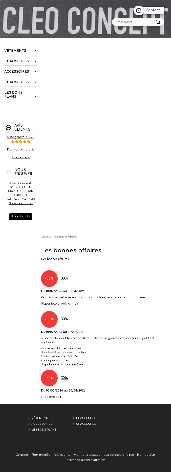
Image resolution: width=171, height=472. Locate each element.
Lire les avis (21, 157)
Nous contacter (21, 203)
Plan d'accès (41, 454)
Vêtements (40, 418)
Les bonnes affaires (119, 454)
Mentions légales (87, 454)
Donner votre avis (20, 149)
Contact (153, 10)
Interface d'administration (85, 460)
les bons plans (44, 429)
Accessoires (41, 423)
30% (64, 278)
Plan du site (146, 454)
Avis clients (62, 454)
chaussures (86, 418)
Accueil (45, 237)
